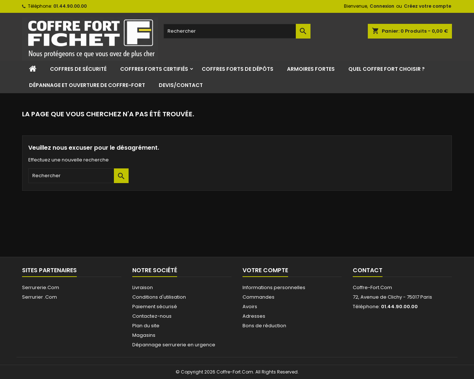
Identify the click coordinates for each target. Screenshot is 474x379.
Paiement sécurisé (154, 306)
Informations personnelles (274, 287)
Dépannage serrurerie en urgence (173, 344)
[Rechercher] (237, 31)
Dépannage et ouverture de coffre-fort (87, 85)
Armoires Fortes (311, 69)
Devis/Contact (181, 85)
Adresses (254, 316)
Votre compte (265, 270)
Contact (368, 270)
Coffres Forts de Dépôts (237, 69)
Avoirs (250, 306)
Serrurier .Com (39, 297)
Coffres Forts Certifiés (154, 69)
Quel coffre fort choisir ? (386, 69)
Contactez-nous (152, 316)
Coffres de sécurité (78, 69)
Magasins (143, 335)
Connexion (382, 6)
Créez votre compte (427, 6)
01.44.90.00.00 (70, 6)
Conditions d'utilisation (159, 297)
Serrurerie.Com (40, 287)
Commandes (258, 297)
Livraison (142, 287)
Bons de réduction (264, 325)
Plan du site (145, 325)
